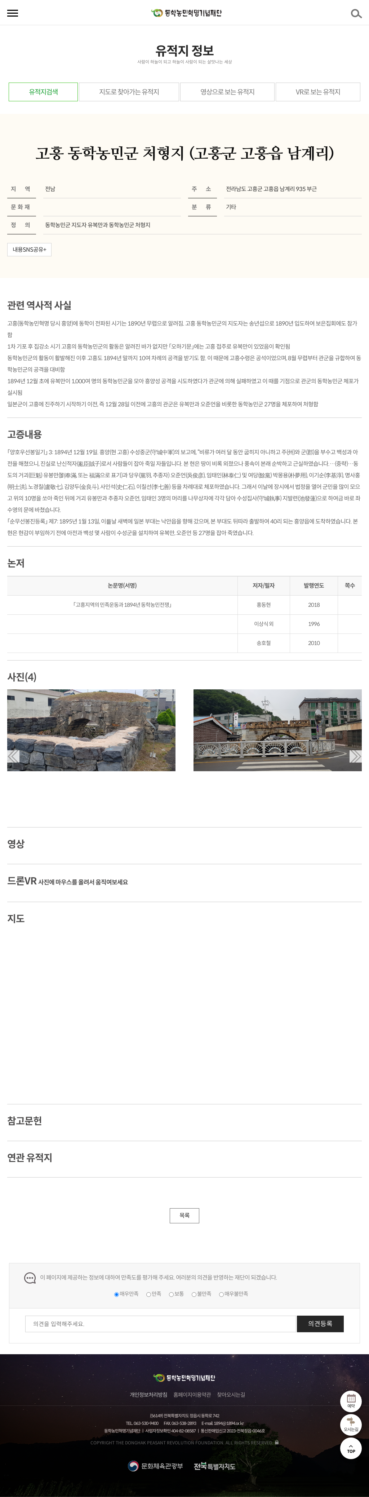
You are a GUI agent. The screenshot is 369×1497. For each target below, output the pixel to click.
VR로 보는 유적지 (318, 92)
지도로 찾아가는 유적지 (129, 92)
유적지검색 (43, 92)
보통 (179, 1293)
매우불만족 (236, 1293)
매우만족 (129, 1293)
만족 (156, 1293)
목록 (184, 1215)
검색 (357, 15)
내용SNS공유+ (29, 249)
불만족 (204, 1293)
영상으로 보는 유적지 (227, 92)
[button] (13, 756)
